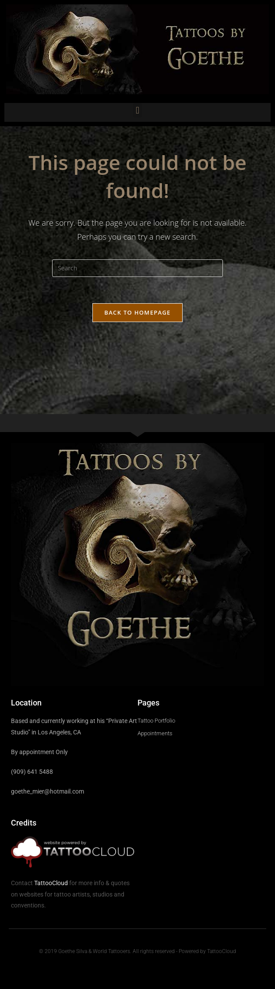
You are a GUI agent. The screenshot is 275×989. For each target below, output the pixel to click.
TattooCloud (51, 882)
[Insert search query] (137, 268)
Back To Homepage (137, 312)
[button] (137, 110)
